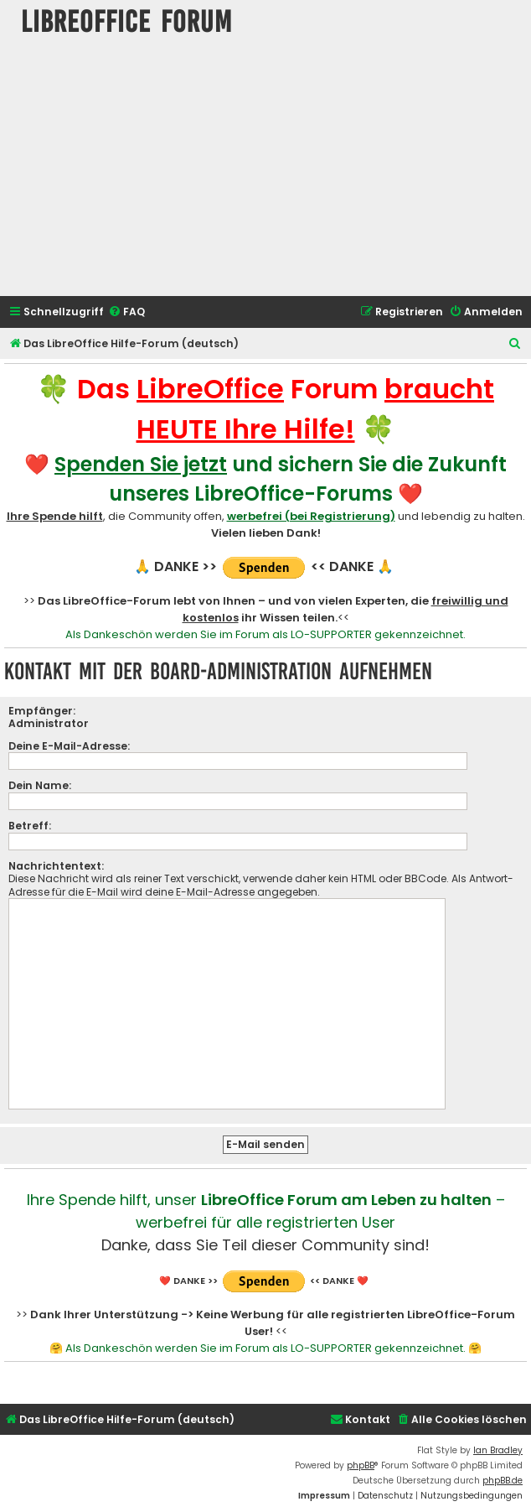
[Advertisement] (266, 170)
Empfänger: (41, 711)
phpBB (360, 1465)
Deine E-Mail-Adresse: (69, 746)
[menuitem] (126, 312)
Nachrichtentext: (56, 866)
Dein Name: (39, 785)
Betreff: (29, 825)
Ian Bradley (498, 1450)
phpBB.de (502, 1480)
